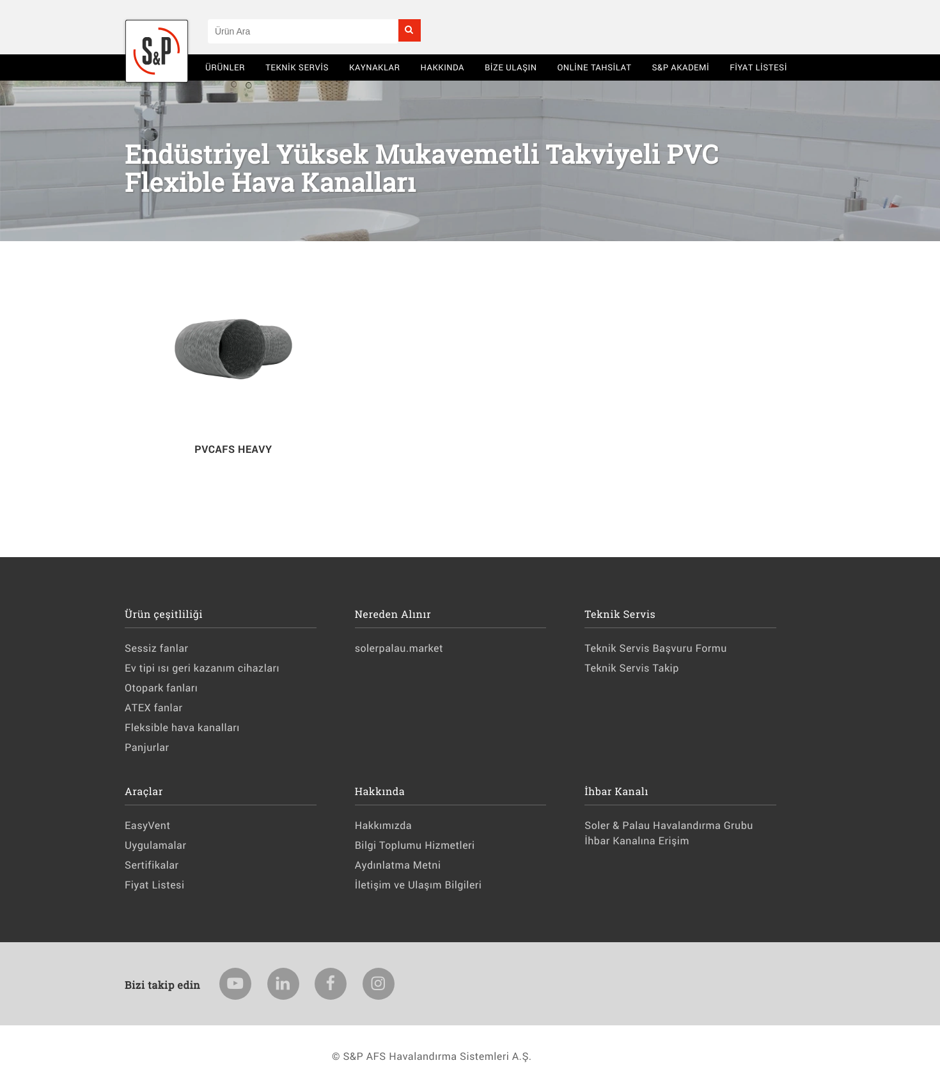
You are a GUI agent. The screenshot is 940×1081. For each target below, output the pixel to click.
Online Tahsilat (594, 67)
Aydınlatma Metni (398, 865)
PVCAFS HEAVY (233, 449)
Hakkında (442, 67)
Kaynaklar (374, 67)
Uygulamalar (155, 845)
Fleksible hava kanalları (182, 727)
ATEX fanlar (153, 707)
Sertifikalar (151, 865)
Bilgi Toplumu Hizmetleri (415, 845)
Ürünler (225, 67)
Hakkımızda (383, 825)
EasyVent (147, 825)
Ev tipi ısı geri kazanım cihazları (202, 668)
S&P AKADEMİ (680, 67)
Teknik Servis (297, 67)
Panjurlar (147, 747)
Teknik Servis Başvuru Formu (655, 648)
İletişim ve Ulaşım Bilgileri (418, 885)
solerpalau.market (399, 648)
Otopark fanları (161, 688)
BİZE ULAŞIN (511, 67)
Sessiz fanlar (156, 648)
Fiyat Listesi (758, 67)
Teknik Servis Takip (631, 668)
